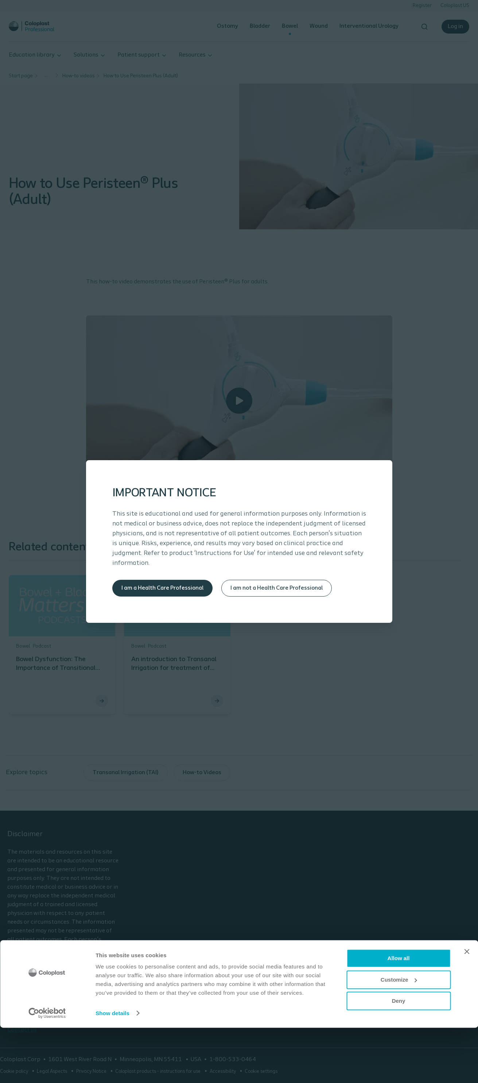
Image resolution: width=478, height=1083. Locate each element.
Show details (112, 1068)
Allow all (399, 1014)
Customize (399, 1035)
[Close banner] (466, 1007)
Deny (398, 1056)
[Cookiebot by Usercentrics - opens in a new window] (47, 1068)
